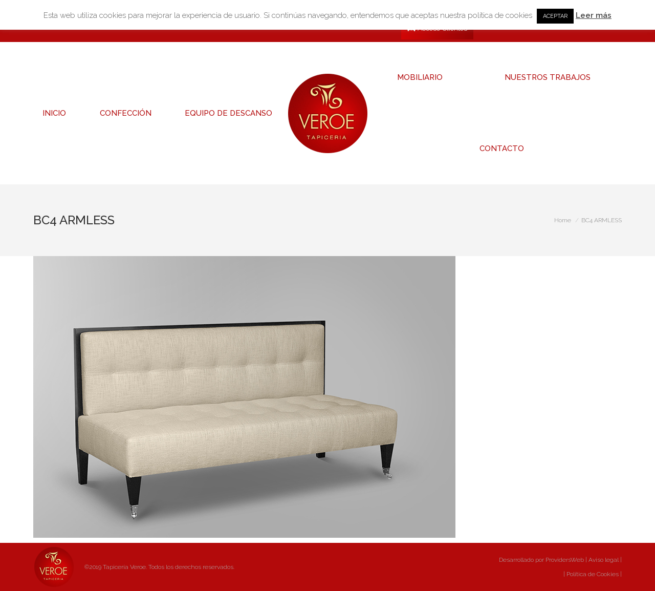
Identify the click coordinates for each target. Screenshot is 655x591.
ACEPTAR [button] (555, 16)
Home (562, 220)
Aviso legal (603, 559)
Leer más (594, 15)
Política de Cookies (592, 574)
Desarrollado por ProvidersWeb (541, 559)
